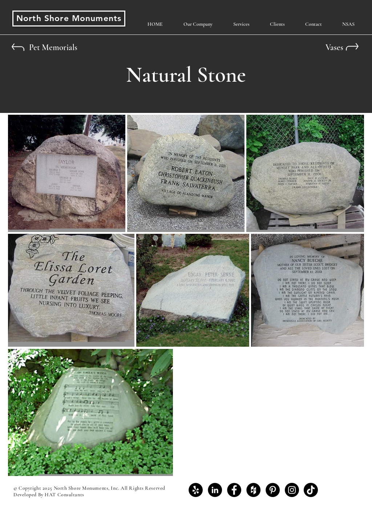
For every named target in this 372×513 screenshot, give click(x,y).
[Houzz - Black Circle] (253, 490)
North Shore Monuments (68, 18)
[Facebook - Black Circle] (234, 490)
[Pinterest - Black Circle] (273, 490)
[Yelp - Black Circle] (196, 490)
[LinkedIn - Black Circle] (215, 490)
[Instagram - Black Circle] (292, 490)
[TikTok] (311, 490)
